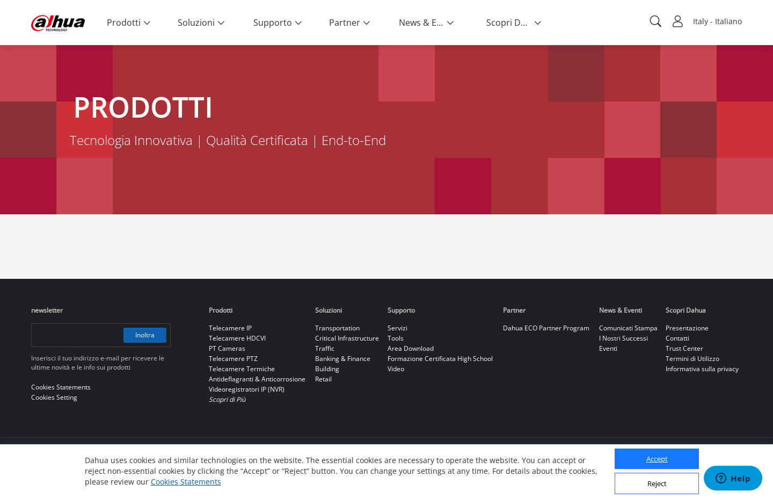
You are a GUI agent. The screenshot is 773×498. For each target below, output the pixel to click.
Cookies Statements (186, 482)
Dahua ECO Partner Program (546, 328)
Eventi (608, 348)
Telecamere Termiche (242, 368)
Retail (323, 379)
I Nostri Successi (623, 338)
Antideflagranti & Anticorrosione (257, 379)
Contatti (677, 338)
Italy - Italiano (717, 21)
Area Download (411, 348)
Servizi (397, 328)
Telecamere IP (230, 328)
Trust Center (684, 348)
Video (396, 368)
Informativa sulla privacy (702, 368)
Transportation (337, 328)
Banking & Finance (342, 358)
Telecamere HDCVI (237, 338)
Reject (657, 483)
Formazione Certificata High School (440, 358)
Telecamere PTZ (233, 358)
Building (327, 368)
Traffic (324, 348)
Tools (396, 338)
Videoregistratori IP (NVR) (247, 389)
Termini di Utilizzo (692, 358)
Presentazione (687, 328)
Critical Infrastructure (347, 338)
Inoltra (145, 335)
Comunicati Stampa (628, 328)
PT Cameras (227, 348)
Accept (657, 459)
